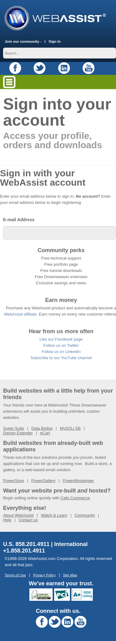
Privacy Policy (44, 575)
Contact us (28, 520)
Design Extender (18, 433)
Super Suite (13, 428)
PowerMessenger (78, 480)
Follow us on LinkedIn (61, 351)
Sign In (55, 41)
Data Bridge (42, 428)
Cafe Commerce (75, 498)
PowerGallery (43, 480)
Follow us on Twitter (61, 345)
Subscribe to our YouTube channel (61, 357)
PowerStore (13, 480)
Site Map (70, 575)
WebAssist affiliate (20, 314)
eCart (45, 433)
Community (85, 515)
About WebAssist (18, 515)
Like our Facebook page (61, 339)
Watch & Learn (54, 515)
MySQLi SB (70, 428)
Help (7, 520)
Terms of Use (15, 575)
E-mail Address (18, 219)
